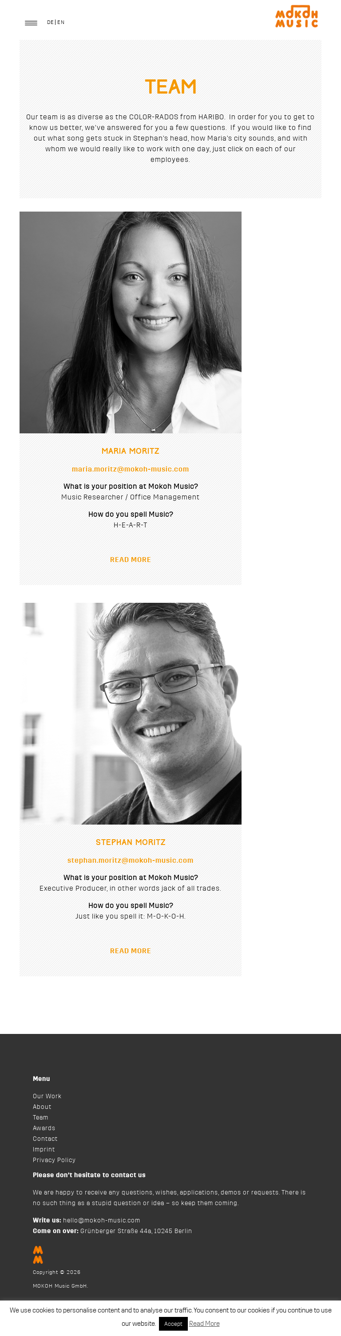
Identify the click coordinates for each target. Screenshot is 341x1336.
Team (40, 1118)
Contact (45, 1139)
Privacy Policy (54, 1160)
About (42, 1107)
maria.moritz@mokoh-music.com (130, 469)
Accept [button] (173, 1324)
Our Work (47, 1096)
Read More (204, 1323)
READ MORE (130, 559)
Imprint (44, 1150)
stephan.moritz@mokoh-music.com (130, 860)
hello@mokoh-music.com (101, 1221)
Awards (44, 1128)
